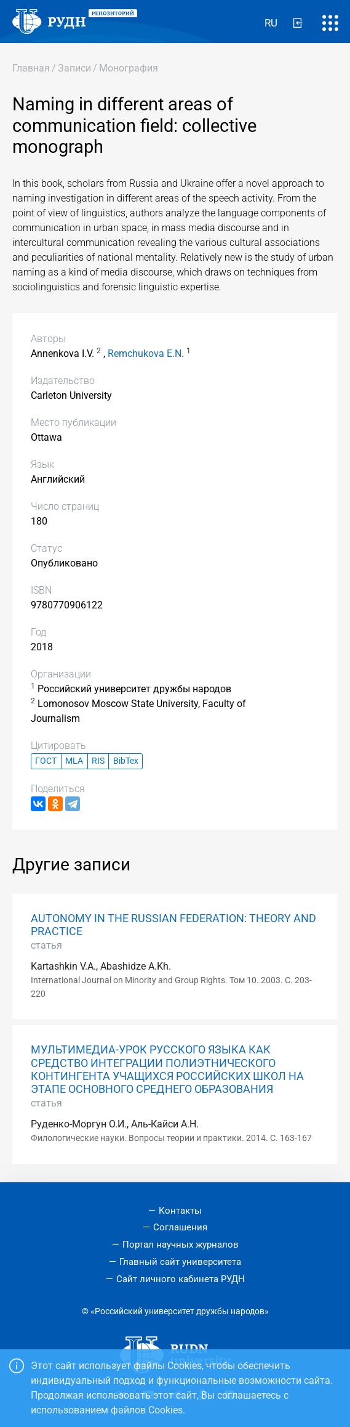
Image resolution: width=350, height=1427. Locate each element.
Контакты (180, 1210)
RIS (98, 761)
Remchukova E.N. (146, 353)
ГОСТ (46, 761)
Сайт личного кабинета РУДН (180, 1279)
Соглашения (180, 1227)
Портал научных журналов (180, 1244)
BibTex (125, 761)
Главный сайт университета (180, 1261)
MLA (74, 761)
